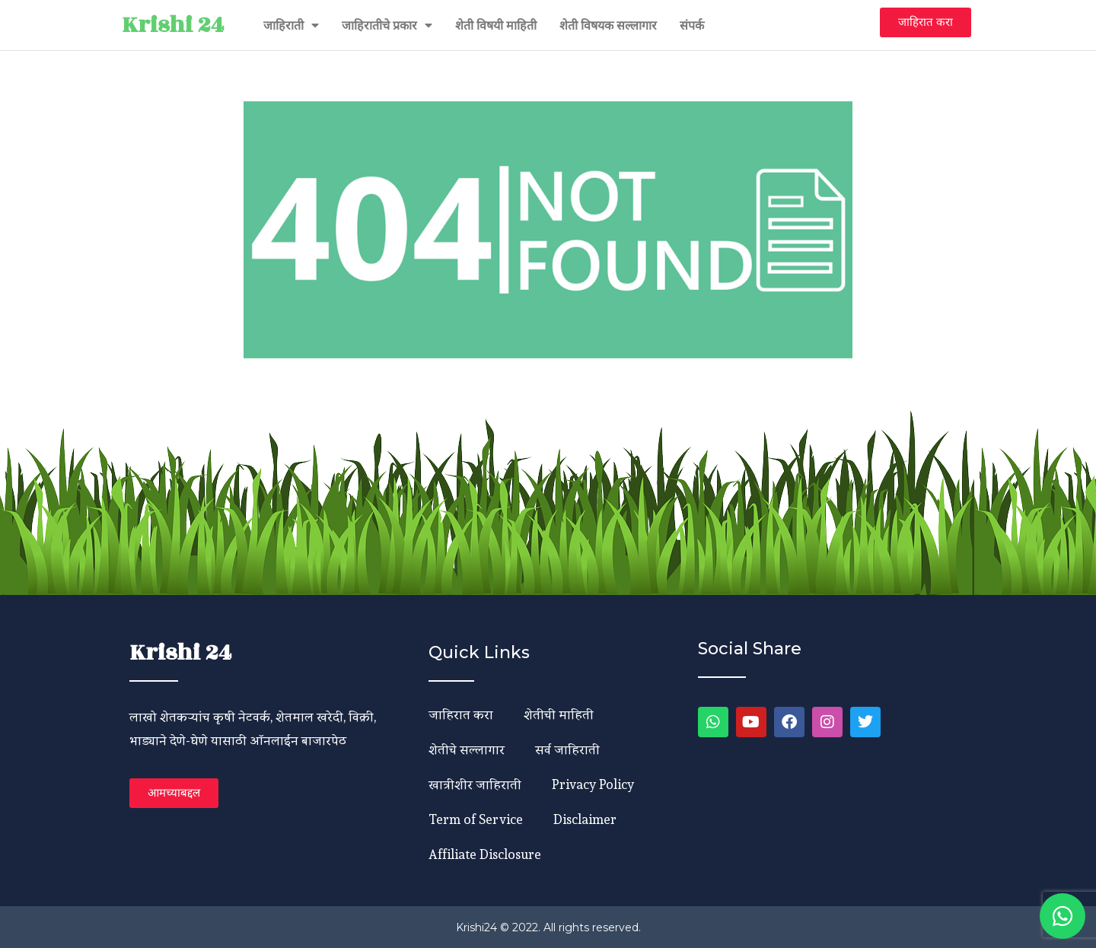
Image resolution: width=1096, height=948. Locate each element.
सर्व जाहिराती (567, 749)
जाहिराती (291, 25)
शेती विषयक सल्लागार (608, 25)
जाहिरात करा (461, 714)
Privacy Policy (593, 784)
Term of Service (476, 819)
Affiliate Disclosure (485, 854)
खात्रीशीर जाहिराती (475, 784)
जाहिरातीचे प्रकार (387, 25)
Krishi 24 (173, 25)
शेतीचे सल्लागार (467, 749)
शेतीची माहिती (559, 714)
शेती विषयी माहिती (496, 25)
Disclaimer (584, 819)
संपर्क (692, 25)
